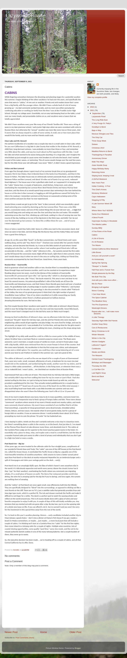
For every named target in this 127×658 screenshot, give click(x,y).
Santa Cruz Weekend (100, 214)
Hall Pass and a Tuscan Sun (103, 270)
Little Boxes (96, 252)
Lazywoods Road (24, 15)
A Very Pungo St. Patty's (101, 123)
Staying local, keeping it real (103, 176)
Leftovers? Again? (99, 345)
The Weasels (97, 355)
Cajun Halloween (98, 197)
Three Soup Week (99, 141)
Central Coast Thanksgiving (103, 359)
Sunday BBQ (97, 228)
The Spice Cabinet (99, 298)
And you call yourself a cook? (103, 256)
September (96, 113)
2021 (92, 110)
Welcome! (96, 380)
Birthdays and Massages (101, 362)
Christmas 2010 (98, 148)
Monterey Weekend (99, 193)
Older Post (75, 632)
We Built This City (99, 277)
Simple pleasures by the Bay (103, 273)
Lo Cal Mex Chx (98, 369)
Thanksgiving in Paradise (102, 155)
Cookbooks (96, 349)
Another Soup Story (99, 324)
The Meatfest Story (99, 301)
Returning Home (98, 172)
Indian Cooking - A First (101, 186)
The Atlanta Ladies (99, 224)
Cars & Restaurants (99, 328)
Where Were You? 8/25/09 (102, 210)
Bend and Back (98, 376)
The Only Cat (97, 137)
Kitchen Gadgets (98, 342)
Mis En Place (97, 284)
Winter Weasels (98, 335)
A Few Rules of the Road (102, 231)
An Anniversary (98, 259)
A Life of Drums (98, 238)
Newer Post (11, 632)
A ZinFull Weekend (99, 179)
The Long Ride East (100, 120)
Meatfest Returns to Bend (102, 151)
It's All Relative (97, 242)
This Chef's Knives (99, 190)
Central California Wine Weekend (105, 249)
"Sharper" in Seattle (99, 266)
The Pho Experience (100, 305)
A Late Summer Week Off (102, 204)
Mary (94, 207)
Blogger (78, 648)
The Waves (96, 245)
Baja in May (96, 130)
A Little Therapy (98, 317)
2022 (92, 107)
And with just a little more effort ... (105, 280)
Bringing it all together (100, 287)
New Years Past (98, 183)
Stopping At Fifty (98, 200)
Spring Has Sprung (99, 263)
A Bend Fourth (97, 217)
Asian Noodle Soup (99, 165)
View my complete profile (97, 97)
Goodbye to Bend (99, 127)
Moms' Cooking (98, 291)
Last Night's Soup (99, 373)
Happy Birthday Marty (100, 169)
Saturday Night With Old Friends (104, 321)
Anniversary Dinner (99, 158)
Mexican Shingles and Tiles (103, 134)
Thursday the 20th (99, 366)
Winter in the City (98, 338)
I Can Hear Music (99, 294)
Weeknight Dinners (99, 308)
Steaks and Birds (98, 352)
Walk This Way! (98, 162)
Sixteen (95, 144)
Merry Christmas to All (100, 331)
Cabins (94, 235)
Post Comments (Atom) (25, 638)
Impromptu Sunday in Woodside (104, 221)
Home (43, 632)
